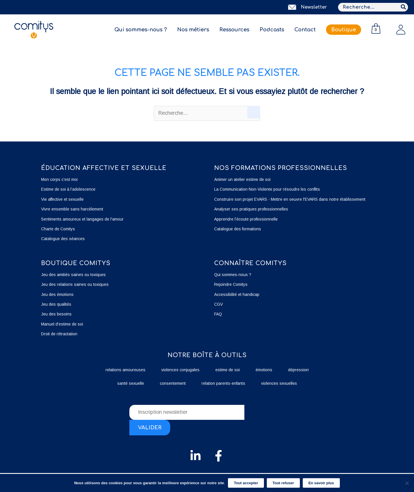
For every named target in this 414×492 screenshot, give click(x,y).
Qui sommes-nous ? (140, 29)
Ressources (234, 29)
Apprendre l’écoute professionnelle (246, 219)
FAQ (218, 314)
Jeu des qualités (56, 304)
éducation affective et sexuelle (103, 168)
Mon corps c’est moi (59, 179)
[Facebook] (218, 456)
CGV (218, 304)
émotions (264, 369)
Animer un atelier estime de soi (242, 179)
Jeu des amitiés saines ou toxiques (73, 274)
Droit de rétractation (59, 334)
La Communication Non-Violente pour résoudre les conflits (267, 189)
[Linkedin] (195, 456)
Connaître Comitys (250, 263)
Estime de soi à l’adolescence (68, 189)
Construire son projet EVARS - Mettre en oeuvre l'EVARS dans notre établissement (289, 199)
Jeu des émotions (57, 294)
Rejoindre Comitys (231, 284)
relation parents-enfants (223, 383)
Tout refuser (283, 483)
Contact (305, 29)
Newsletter (314, 7)
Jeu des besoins (56, 314)
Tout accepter (246, 483)
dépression (298, 369)
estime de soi (227, 369)
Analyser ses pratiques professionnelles (251, 209)
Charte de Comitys (58, 229)
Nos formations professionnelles (280, 168)
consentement (173, 383)
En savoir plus (321, 483)
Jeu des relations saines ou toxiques (75, 284)
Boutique (343, 29)
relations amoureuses (125, 369)
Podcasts (272, 29)
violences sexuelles (279, 383)
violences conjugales (180, 369)
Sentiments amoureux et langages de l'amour (82, 219)
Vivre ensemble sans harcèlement (72, 209)
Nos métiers (193, 29)
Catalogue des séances (63, 238)
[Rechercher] (404, 7)
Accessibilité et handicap (236, 294)
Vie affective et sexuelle (62, 199)
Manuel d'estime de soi (62, 324)
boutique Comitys (75, 263)
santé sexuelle (130, 383)
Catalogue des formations (237, 229)
